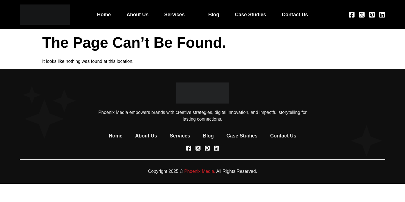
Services (178, 14)
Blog (213, 14)
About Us (137, 14)
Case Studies (250, 14)
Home (104, 14)
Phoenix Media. (199, 171)
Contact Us (295, 14)
